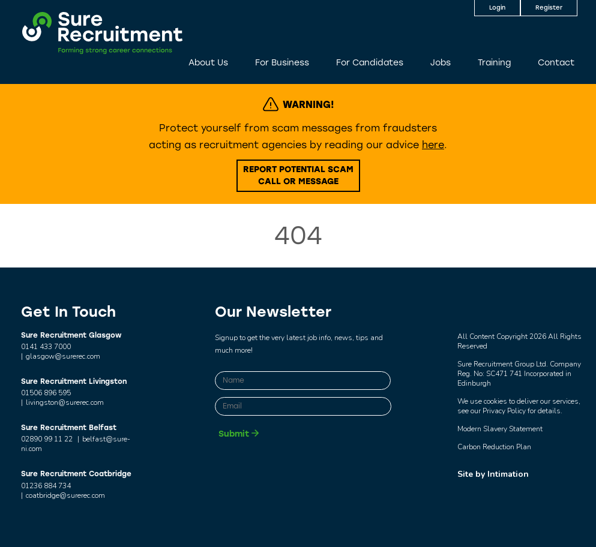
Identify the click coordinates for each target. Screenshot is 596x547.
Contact (556, 63)
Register (548, 7)
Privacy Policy (504, 411)
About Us (208, 63)
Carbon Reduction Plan (494, 447)
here (433, 145)
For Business (282, 63)
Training (494, 63)
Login (497, 7)
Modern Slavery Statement (500, 429)
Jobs (440, 63)
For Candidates (369, 63)
